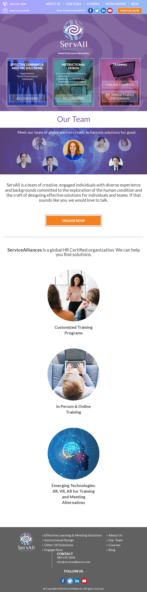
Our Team (73, 4)
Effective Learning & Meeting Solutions (73, 535)
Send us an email (19, 10)
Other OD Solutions (58, 545)
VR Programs (115, 4)
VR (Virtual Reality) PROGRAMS (120, 96)
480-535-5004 (18, 3)
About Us (53, 4)
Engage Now (129, 10)
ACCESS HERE (27, 98)
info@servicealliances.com (73, 562)
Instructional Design (59, 540)
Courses (93, 4)
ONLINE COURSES (120, 85)
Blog (135, 4)
